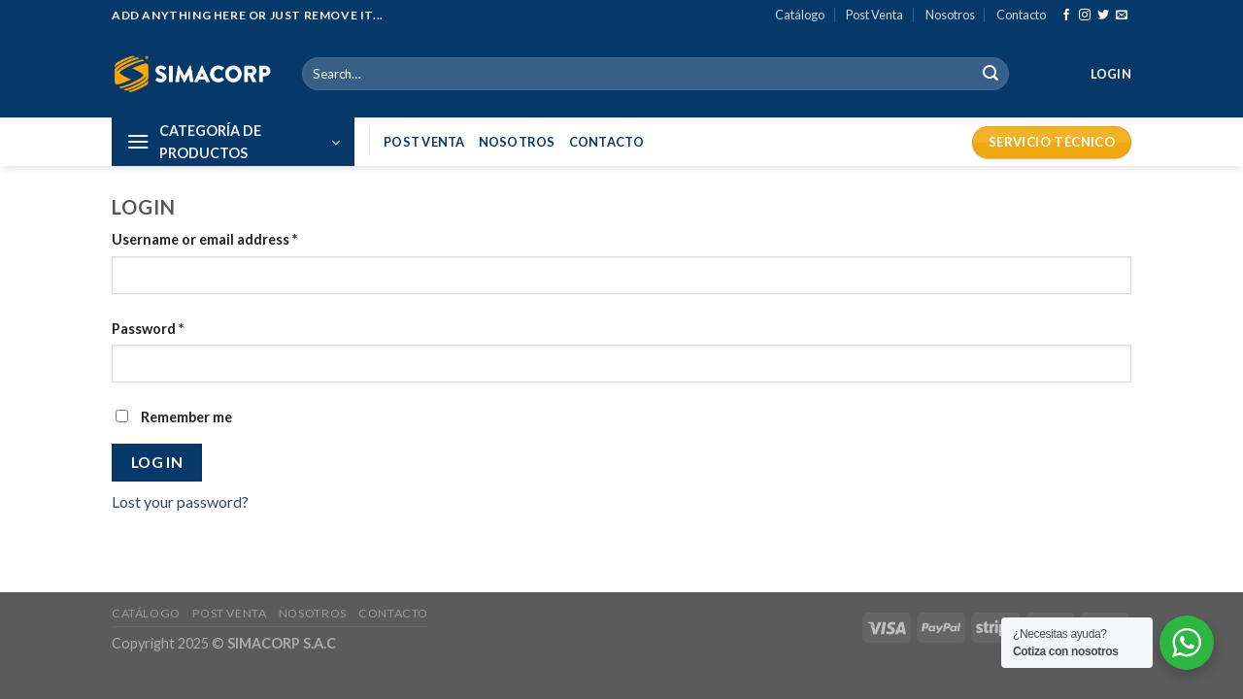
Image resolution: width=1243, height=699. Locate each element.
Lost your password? (180, 501)
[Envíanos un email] (1121, 15)
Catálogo (799, 14)
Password (148, 328)
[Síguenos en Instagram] (1085, 15)
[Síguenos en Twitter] (1103, 15)
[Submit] (990, 73)
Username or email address (204, 239)
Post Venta (874, 14)
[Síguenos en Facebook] (1066, 15)
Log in (157, 462)
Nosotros (950, 14)
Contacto (1021, 14)
